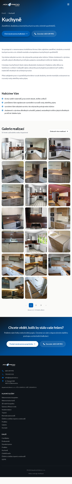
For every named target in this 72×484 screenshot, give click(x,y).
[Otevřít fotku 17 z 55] (36, 265)
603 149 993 (9, 371)
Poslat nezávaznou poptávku (22, 344)
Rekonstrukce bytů (8, 400)
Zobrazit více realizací (59, 131)
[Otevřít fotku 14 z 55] (36, 241)
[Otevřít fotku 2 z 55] (36, 149)
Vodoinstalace (6, 410)
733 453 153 (9, 374)
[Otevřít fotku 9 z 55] (59, 195)
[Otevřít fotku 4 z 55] (13, 172)
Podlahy (4, 422)
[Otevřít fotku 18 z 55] (59, 265)
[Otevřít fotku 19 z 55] (13, 288)
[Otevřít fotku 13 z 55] (13, 241)
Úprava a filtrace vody (9, 406)
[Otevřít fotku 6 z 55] (59, 172)
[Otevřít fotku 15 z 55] (59, 241)
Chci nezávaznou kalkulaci (15, 34)
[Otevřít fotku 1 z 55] (13, 149)
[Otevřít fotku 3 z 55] (59, 149)
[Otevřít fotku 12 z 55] (59, 218)
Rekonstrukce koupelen (10, 397)
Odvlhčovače (6, 453)
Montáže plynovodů (8, 416)
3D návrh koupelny (8, 403)
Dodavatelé (6, 441)
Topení (4, 413)
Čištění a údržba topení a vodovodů (13, 419)
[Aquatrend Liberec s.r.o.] (11, 4)
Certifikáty (5, 438)
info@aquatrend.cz (11, 378)
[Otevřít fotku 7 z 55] (13, 195)
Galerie (4, 425)
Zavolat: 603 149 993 (44, 34)
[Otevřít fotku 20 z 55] (36, 288)
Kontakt (4, 428)
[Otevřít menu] (68, 4)
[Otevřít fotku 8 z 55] (36, 195)
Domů (4, 13)
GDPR (4, 459)
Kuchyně (5, 450)
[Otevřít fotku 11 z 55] (36, 218)
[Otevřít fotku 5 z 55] (36, 172)
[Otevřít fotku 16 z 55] (13, 265)
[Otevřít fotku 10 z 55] (13, 218)
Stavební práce (7, 444)
